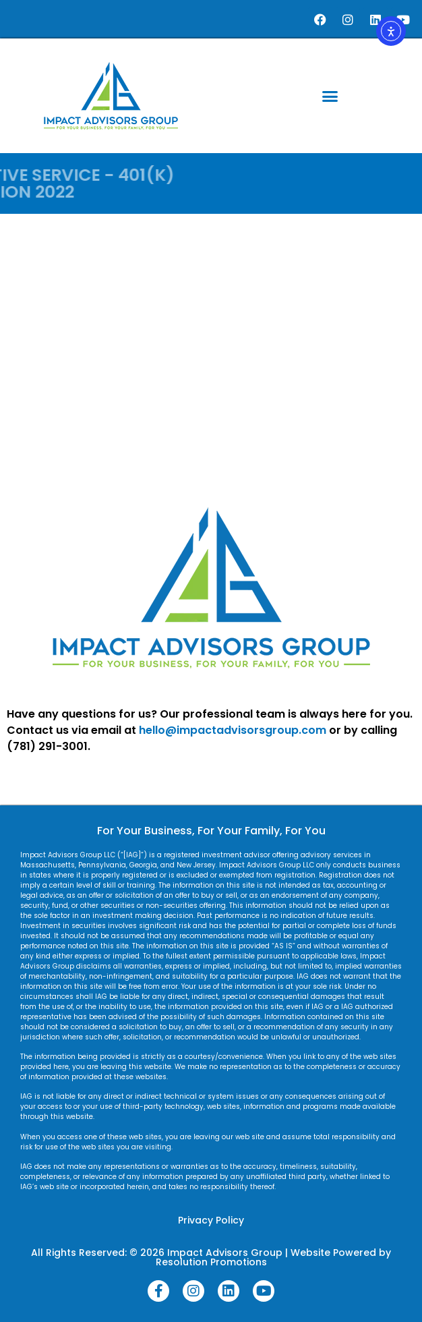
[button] (330, 96)
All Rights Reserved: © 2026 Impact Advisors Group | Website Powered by (211, 1252)
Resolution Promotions (211, 1262)
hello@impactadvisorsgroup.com (232, 730)
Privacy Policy (211, 1220)
